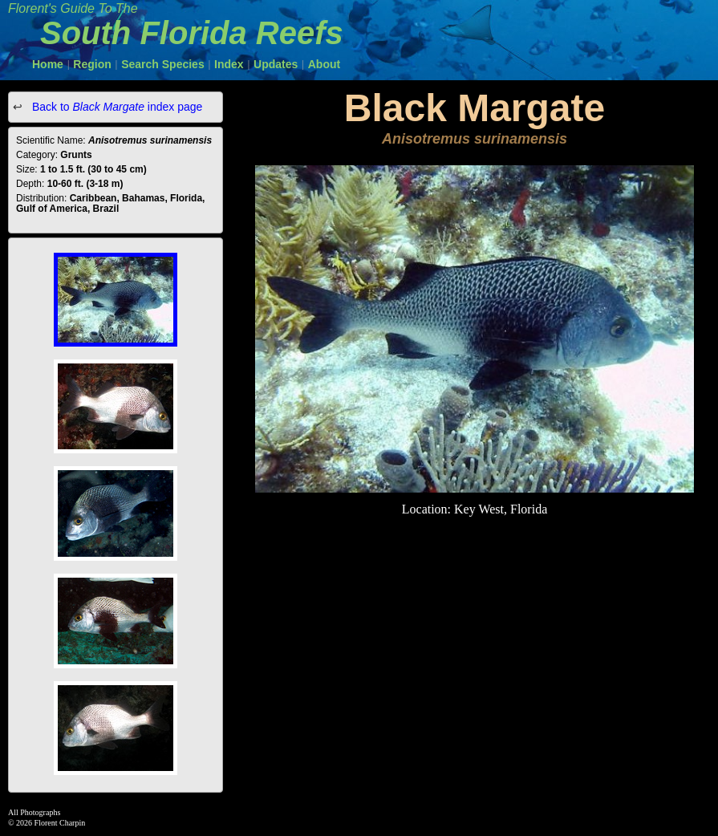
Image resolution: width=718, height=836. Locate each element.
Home (47, 64)
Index (229, 64)
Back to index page (115, 106)
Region (92, 64)
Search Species (163, 64)
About (324, 64)
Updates (276, 64)
